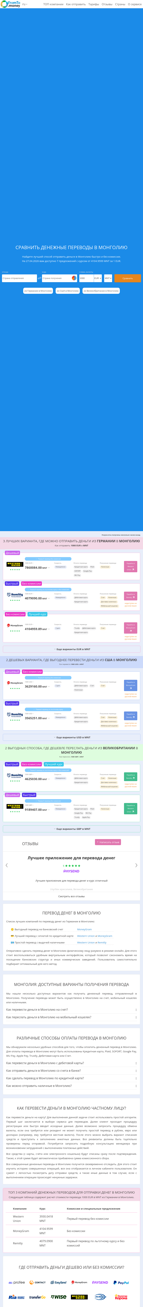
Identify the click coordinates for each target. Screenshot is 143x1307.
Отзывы (107, 4)
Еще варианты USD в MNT (72, 737)
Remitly (102, 942)
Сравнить (127, 278)
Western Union (86, 936)
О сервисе (135, 4)
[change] (39, 278)
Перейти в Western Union (131, 566)
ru (24, 4)
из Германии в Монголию (38, 290)
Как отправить (76, 4)
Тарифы (93, 4)
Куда (44, 272)
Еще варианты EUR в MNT (72, 649)
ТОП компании (53, 4)
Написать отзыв (108, 842)
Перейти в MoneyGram (130, 628)
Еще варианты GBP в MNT (72, 828)
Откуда (5, 272)
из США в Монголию (68, 290)
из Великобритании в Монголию (101, 290)
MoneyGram (84, 929)
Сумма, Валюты (86, 272)
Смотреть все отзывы (71, 896)
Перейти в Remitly (130, 596)
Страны (120, 4)
